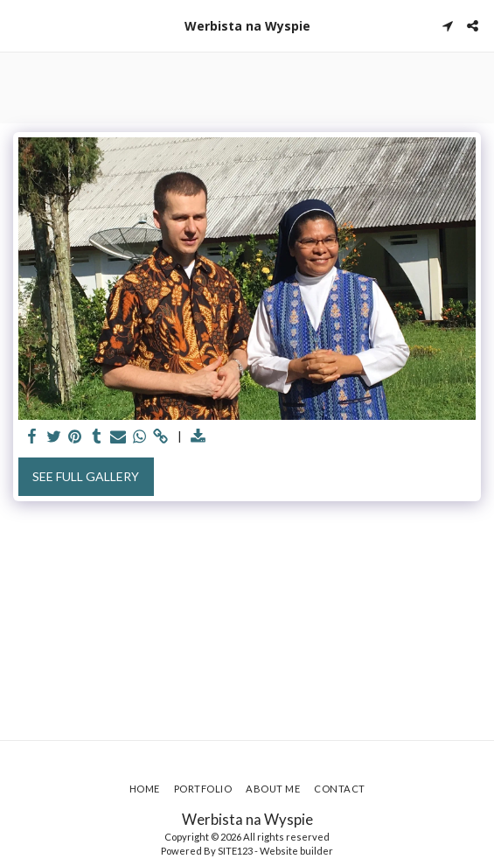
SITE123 (235, 850)
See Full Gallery (85, 476)
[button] (19, 25)
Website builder (296, 850)
